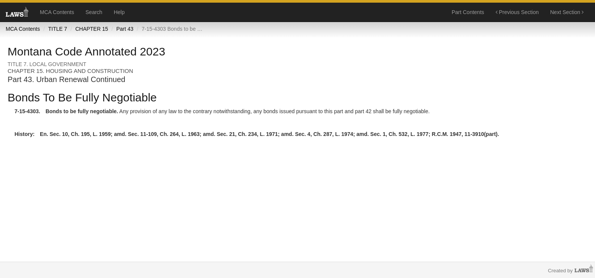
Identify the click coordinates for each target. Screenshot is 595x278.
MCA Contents (57, 12)
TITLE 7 (57, 29)
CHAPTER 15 (91, 29)
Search (93, 12)
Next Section (567, 12)
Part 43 (124, 29)
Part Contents (468, 12)
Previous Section (517, 12)
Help (119, 12)
